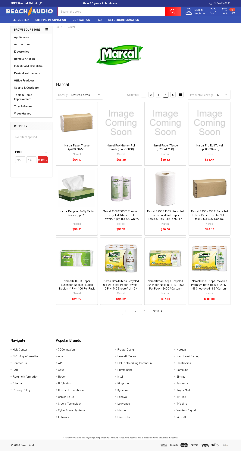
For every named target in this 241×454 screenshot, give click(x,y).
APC (61, 366)
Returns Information (123, 23)
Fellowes (63, 420)
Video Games (22, 116)
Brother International (71, 393)
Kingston (123, 386)
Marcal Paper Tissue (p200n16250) (165, 150)
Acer (61, 359)
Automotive (22, 47)
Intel (120, 380)
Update (42, 163)
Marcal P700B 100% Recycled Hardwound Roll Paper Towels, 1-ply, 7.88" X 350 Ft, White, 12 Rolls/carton (165, 220)
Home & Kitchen (24, 62)
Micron (121, 413)
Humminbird (125, 373)
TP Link (181, 400)
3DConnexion (66, 352)
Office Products (24, 83)
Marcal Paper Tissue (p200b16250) (76, 150)
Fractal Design (126, 352)
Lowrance (123, 407)
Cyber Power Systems (72, 413)
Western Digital (186, 413)
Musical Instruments (27, 76)
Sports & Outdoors (26, 91)
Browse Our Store (27, 33)
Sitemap (18, 386)
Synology (182, 386)
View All (181, 420)
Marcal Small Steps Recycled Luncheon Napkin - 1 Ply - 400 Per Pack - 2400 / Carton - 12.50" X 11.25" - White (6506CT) (165, 291)
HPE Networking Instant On (134, 366)
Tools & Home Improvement (23, 100)
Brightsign (64, 386)
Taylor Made (184, 393)
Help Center (20, 23)
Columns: (133, 98)
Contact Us (81, 23)
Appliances (21, 40)
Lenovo (122, 400)
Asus (61, 373)
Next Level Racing (188, 359)
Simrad (181, 380)
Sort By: (63, 98)
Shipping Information (50, 23)
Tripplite (182, 407)
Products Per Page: (202, 98)
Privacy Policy (21, 393)
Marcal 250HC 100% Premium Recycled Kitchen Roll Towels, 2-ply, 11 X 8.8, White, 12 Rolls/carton (121, 220)
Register (195, 15)
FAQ (99, 23)
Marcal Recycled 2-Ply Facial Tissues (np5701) (76, 216)
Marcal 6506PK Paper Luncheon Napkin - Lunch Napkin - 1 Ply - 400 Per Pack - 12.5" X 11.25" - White (77, 289)
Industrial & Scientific (28, 69)
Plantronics (184, 366)
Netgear (182, 352)
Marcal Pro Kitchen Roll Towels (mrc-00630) (121, 150)
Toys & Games (23, 109)
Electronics (21, 55)
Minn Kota (123, 420)
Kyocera (122, 393)
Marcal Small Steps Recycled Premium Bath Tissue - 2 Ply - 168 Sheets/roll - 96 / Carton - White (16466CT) (209, 289)
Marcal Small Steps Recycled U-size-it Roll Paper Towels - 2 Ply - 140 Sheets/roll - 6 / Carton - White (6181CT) (121, 289)
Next (158, 314)
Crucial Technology (69, 407)
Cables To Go (66, 400)
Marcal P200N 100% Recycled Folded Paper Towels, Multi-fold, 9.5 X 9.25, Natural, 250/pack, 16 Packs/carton (209, 220)
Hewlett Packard (127, 359)
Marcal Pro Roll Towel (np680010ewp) (209, 150)
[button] (31, 155)
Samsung (182, 373)
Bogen (62, 380)
